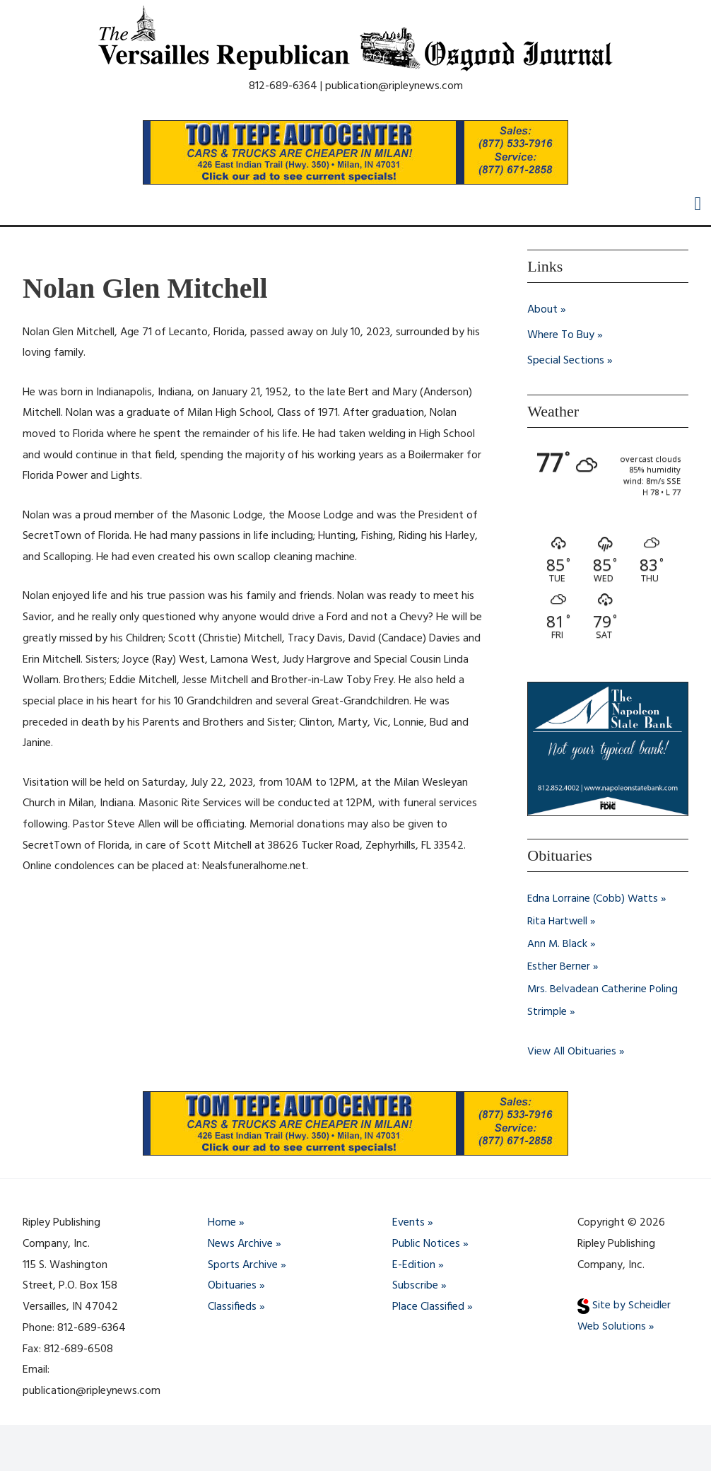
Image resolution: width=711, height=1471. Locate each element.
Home (222, 1223)
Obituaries (232, 1286)
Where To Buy (560, 335)
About (542, 310)
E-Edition (413, 1265)
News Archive (240, 1244)
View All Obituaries (572, 1052)
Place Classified (428, 1307)
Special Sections (565, 360)
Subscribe (415, 1286)
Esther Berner (559, 967)
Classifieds (232, 1307)
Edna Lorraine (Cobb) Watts (593, 899)
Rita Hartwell (558, 922)
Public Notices (426, 1244)
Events (408, 1223)
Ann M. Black (557, 945)
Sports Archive (243, 1265)
